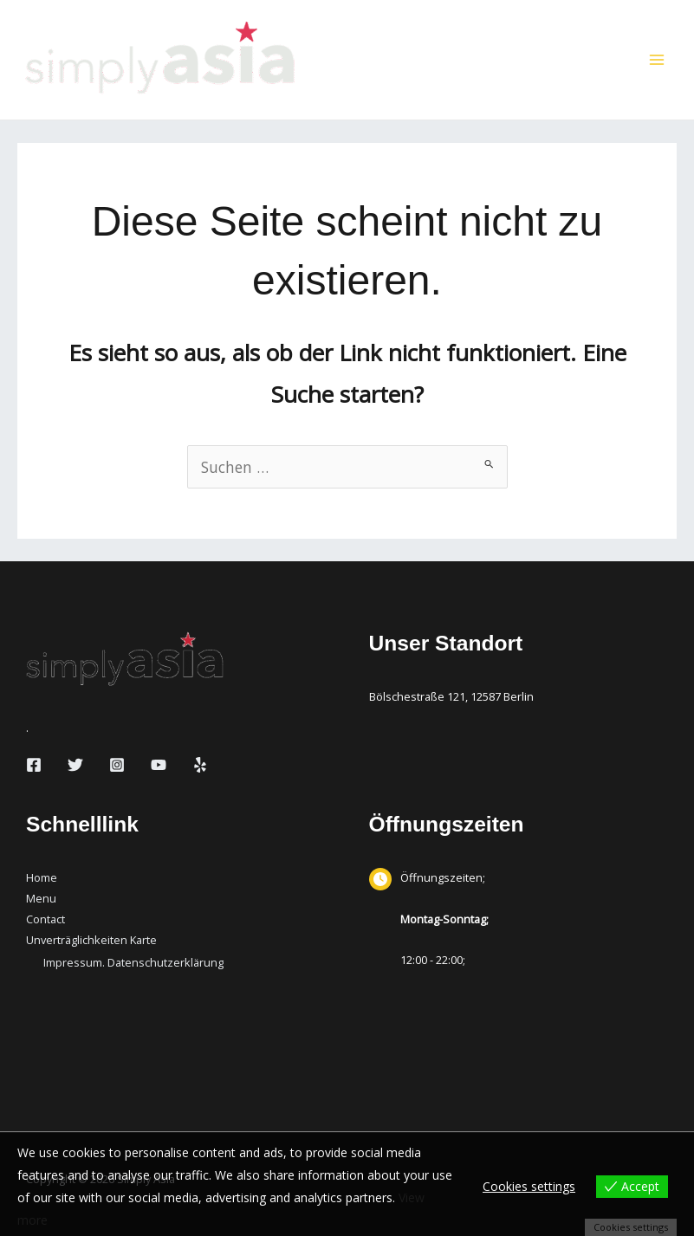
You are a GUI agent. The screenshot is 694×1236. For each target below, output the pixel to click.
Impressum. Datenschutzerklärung (133, 962)
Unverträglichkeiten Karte (91, 940)
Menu (41, 898)
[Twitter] (75, 765)
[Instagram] (117, 765)
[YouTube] (158, 765)
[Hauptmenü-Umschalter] (657, 60)
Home (41, 877)
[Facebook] (34, 765)
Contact (45, 919)
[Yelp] (200, 765)
